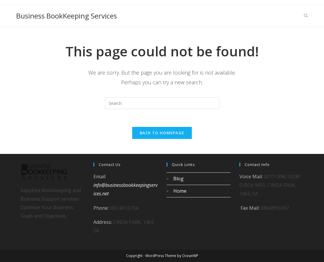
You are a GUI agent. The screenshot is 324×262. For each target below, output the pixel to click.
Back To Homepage (162, 132)
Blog (178, 178)
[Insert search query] (162, 103)
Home (180, 191)
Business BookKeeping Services (66, 16)
